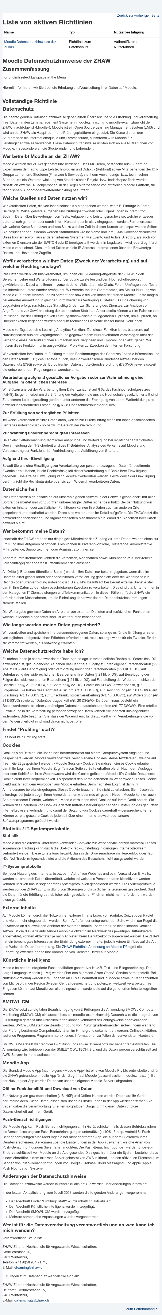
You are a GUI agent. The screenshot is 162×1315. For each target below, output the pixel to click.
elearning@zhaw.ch (29, 1267)
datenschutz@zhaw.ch (31, 1300)
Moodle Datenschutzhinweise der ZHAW (57, 61)
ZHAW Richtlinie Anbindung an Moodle (92, 947)
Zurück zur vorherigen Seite (138, 15)
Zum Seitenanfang (142, 1309)
